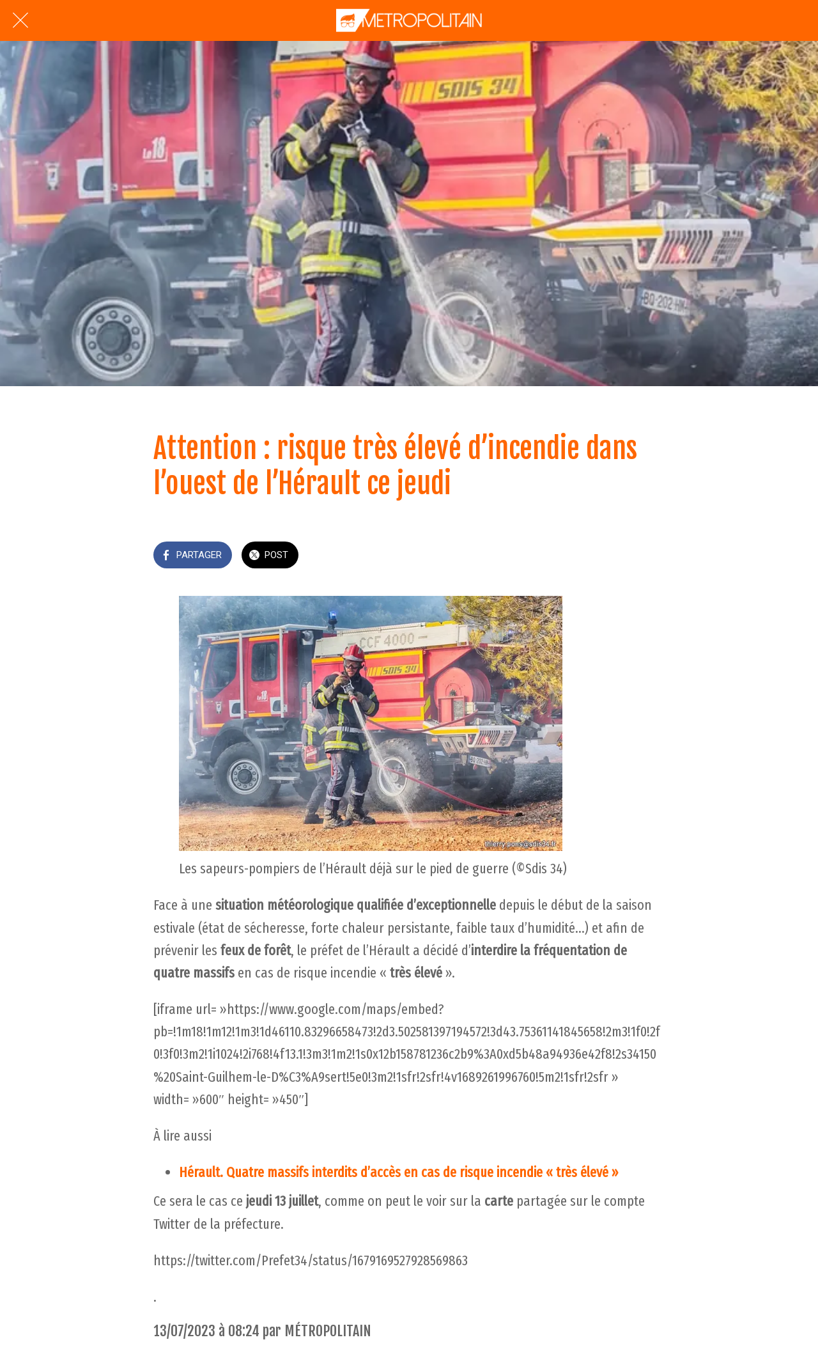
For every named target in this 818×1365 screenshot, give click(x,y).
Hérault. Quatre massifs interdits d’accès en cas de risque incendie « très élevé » (399, 1172)
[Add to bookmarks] (649, 556)
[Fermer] (20, 20)
